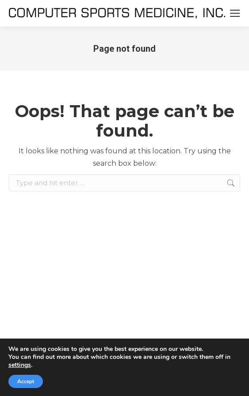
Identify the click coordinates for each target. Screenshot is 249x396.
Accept (25, 381)
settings (19, 365)
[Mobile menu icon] (235, 13)
